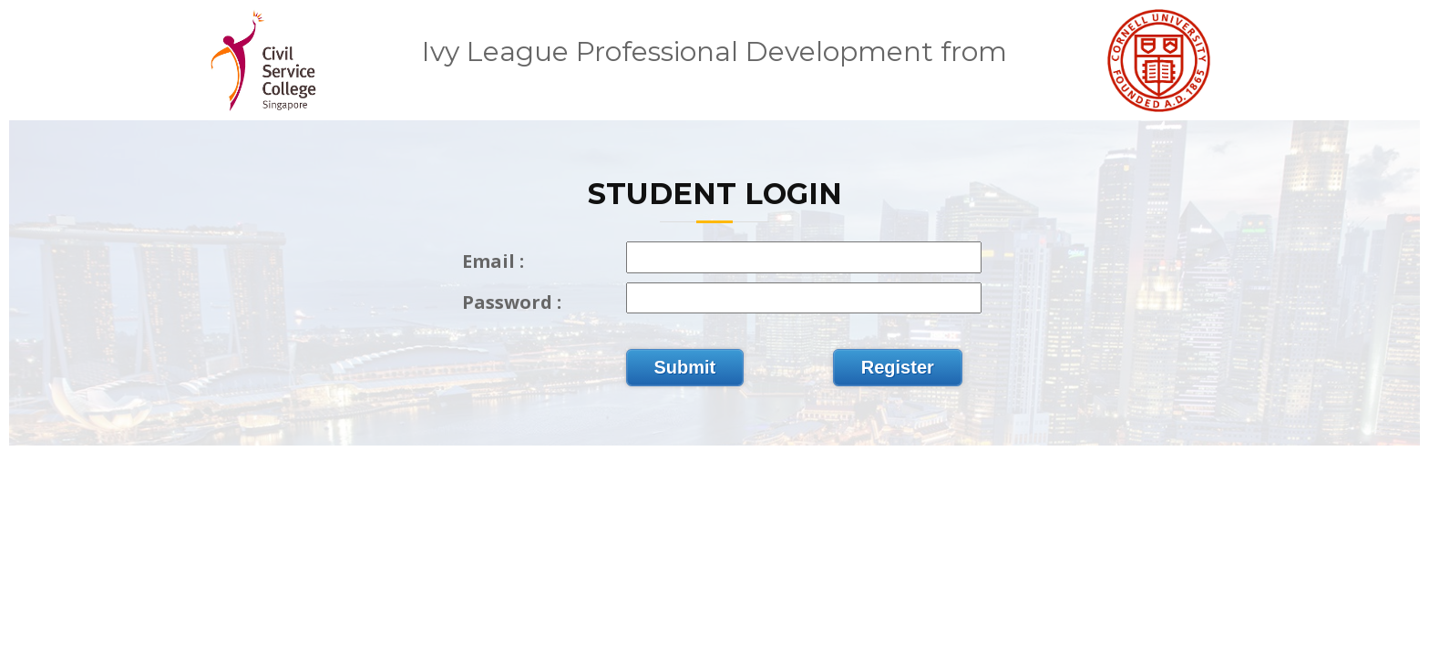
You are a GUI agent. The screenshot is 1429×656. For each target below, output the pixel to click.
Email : (493, 261)
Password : (511, 302)
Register (897, 367)
